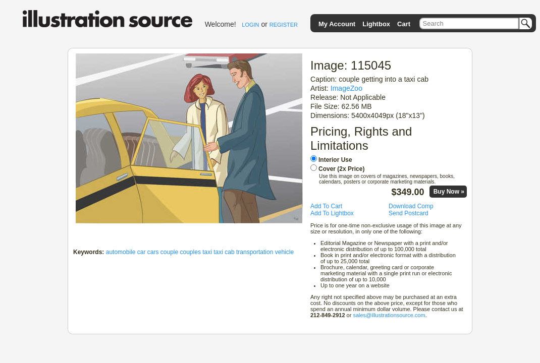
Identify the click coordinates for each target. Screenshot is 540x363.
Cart (403, 24)
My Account (336, 24)
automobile (121, 252)
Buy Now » (449, 191)
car (141, 252)
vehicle (284, 252)
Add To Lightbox (332, 213)
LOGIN (250, 25)
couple (169, 252)
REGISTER (283, 25)
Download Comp (411, 206)
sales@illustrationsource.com (389, 315)
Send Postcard (408, 213)
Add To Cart (326, 206)
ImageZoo (346, 88)
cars (153, 252)
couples (190, 252)
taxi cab (223, 252)
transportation (254, 252)
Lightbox (376, 24)
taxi (207, 252)
